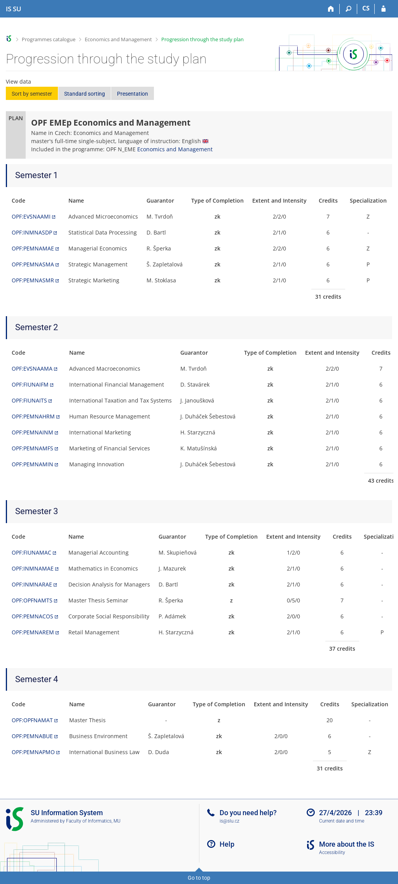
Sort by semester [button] (32, 94)
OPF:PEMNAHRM (33, 416)
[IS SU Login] (383, 9)
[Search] (348, 9)
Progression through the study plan (202, 39)
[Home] (331, 9)
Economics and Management (118, 39)
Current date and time (341, 821)
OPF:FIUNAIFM (30, 384)
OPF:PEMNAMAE (33, 248)
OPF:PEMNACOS (32, 616)
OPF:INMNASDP (32, 232)
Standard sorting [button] (84, 94)
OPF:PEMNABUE (32, 736)
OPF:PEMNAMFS (32, 448)
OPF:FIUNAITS (29, 400)
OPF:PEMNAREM (33, 632)
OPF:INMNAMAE (33, 568)
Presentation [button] (132, 94)
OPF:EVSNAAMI (31, 216)
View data (18, 81)
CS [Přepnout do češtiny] (366, 8)
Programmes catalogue (48, 39)
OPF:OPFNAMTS (32, 600)
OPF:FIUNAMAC (31, 552)
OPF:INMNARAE (32, 584)
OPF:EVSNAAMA (32, 368)
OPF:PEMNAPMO (33, 752)
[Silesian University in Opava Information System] (13, 9)
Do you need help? (248, 813)
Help (227, 844)
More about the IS (346, 844)
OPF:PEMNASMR (33, 280)
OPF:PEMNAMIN (32, 464)
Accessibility (332, 852)
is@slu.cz (229, 821)
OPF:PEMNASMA (33, 264)
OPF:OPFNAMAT (32, 720)
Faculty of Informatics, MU (93, 821)
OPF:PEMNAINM (32, 432)
